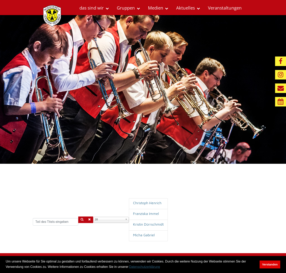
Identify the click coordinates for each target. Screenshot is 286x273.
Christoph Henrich (147, 203)
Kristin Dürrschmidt (148, 224)
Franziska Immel (146, 214)
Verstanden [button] (270, 264)
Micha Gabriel (144, 235)
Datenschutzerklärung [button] (144, 266)
